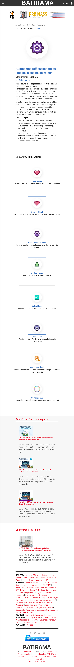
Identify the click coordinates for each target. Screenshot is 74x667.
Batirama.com (29, 652)
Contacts (30, 625)
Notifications (32, 657)
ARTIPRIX (21, 657)
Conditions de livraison (47, 657)
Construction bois (32, 583)
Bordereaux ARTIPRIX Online (27, 577)
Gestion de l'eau (36, 600)
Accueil (18, 25)
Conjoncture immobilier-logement (29, 585)
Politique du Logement (47, 590)
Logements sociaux (45, 607)
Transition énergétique (24, 592)
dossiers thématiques (24, 612)
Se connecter (40, 622)
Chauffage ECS (39, 602)
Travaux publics (31, 595)
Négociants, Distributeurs (26, 610)
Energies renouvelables (44, 592)
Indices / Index (48, 575)
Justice (49, 602)
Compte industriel (49, 617)
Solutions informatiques (25, 28)
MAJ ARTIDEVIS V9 (37, 661)
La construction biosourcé (47, 610)
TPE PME (47, 585)
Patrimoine (20, 587)
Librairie (29, 615)
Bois (30, 602)
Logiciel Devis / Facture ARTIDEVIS (36, 580)
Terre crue (24, 600)
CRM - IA (37, 28)
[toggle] (2, 2)
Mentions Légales (38, 654)
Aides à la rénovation (48, 583)
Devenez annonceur (48, 620)
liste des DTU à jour (33, 575)
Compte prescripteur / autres (27, 620)
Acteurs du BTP (49, 600)
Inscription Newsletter (24, 622)
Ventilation (20, 605)
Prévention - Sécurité (28, 590)
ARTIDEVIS (51, 654)
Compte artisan (35, 617)
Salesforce (24, 80)
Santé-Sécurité (21, 602)
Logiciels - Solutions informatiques (34, 25)
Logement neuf (31, 605)
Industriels (20, 595)
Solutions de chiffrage (42, 615)
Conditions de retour (36, 659)
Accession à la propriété (39, 597)
